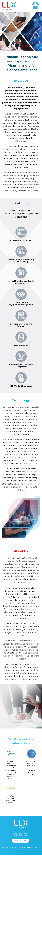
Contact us (20, 896)
